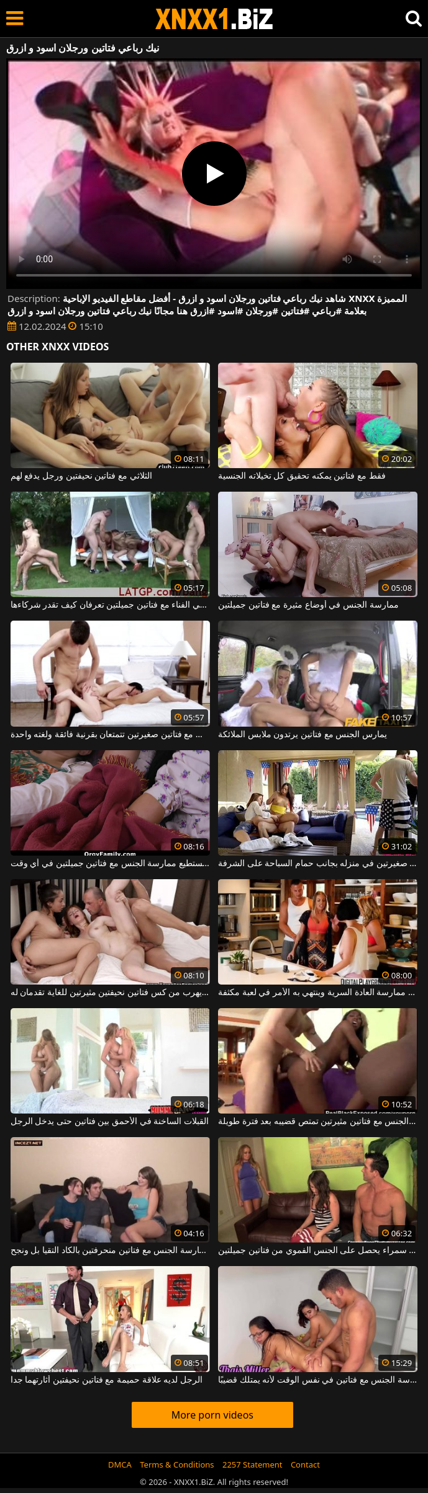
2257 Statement (252, 1464)
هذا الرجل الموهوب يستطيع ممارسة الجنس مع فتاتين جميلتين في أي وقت (110, 864)
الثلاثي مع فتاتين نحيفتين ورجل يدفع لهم (81, 476)
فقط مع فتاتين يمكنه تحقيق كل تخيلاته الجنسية (301, 476)
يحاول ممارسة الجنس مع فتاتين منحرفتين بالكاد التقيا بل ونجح (110, 1251)
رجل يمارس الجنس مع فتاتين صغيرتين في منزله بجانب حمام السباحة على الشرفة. (317, 864)
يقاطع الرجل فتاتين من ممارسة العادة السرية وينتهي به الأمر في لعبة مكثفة (317, 993)
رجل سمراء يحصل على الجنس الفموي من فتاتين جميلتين (317, 1251)
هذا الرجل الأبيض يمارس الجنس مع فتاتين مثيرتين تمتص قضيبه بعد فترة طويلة (317, 1122)
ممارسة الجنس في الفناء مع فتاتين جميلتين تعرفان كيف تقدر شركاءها (110, 605)
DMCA (120, 1464)
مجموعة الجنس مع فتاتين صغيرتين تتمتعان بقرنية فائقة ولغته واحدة (110, 735)
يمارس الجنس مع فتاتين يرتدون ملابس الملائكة (302, 735)
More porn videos (212, 1415)
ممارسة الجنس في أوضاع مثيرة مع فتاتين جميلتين (308, 605)
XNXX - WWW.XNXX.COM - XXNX (214, 19)
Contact (305, 1464)
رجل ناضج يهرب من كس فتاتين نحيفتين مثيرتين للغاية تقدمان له (110, 993)
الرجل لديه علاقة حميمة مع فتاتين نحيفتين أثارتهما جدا (107, 1380)
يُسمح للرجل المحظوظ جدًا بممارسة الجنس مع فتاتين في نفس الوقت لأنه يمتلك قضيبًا (317, 1380)
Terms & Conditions (177, 1464)
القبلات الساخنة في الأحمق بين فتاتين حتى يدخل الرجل (110, 1122)
